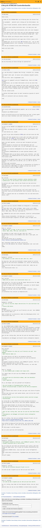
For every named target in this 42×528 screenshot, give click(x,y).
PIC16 (31, 75)
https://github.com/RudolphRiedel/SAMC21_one (14, 240)
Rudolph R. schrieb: (7, 257)
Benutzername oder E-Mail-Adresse (10, 504)
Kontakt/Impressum (5, 525)
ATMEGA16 (19, 126)
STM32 (37, 109)
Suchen (19, 8)
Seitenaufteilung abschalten (18, 496)
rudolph (10, 124)
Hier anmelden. (15, 516)
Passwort (4, 506)
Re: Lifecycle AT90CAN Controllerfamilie (10, 56)
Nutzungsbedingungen (23, 525)
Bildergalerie (35, 8)
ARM (21, 41)
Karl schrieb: (5, 278)
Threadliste (8, 8)
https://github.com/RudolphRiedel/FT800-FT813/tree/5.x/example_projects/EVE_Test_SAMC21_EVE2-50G (17, 420)
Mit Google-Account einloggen (9, 513)
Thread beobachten (6, 496)
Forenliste (3, 8)
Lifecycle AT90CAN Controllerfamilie (9, 12)
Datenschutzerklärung (14, 525)
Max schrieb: (5, 178)
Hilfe (40, 8)
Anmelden (24, 8)
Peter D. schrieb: (6, 228)
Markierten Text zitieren (32, 54)
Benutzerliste (29, 8)
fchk (8, 69)
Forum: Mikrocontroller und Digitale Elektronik (9, 3)
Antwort (39, 54)
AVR (16, 19)
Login (3, 9)
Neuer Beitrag (14, 8)
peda (9, 203)
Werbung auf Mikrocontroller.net (34, 525)
